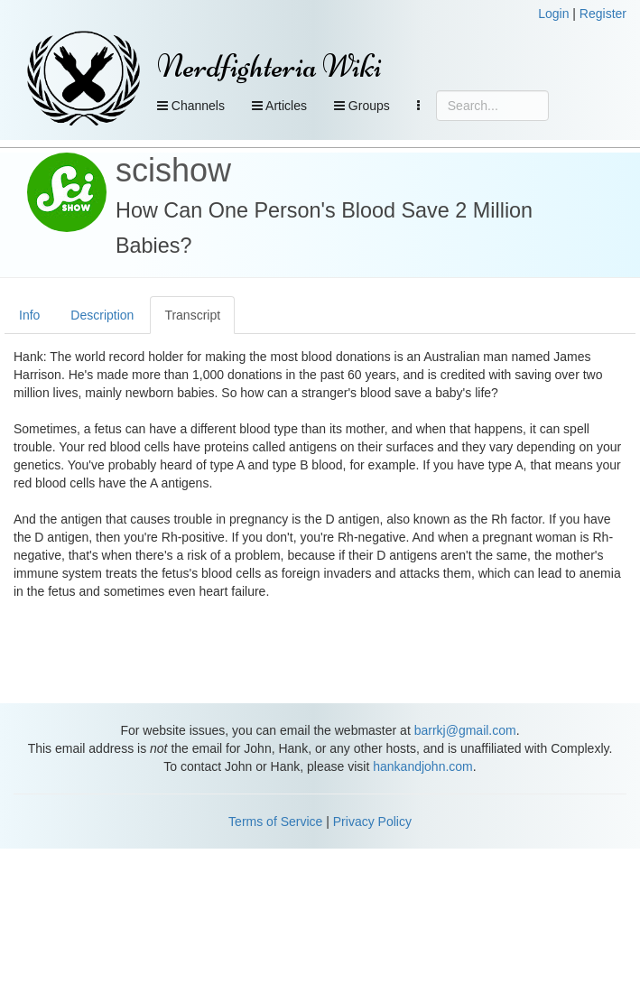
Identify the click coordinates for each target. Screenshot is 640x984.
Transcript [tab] (192, 315)
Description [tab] (102, 315)
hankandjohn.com (423, 766)
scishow (173, 170)
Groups (362, 105)
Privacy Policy (372, 821)
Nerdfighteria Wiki (269, 66)
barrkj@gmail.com (465, 730)
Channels (191, 105)
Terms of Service (275, 821)
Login (553, 13)
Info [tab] (29, 315)
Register (603, 13)
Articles (279, 105)
